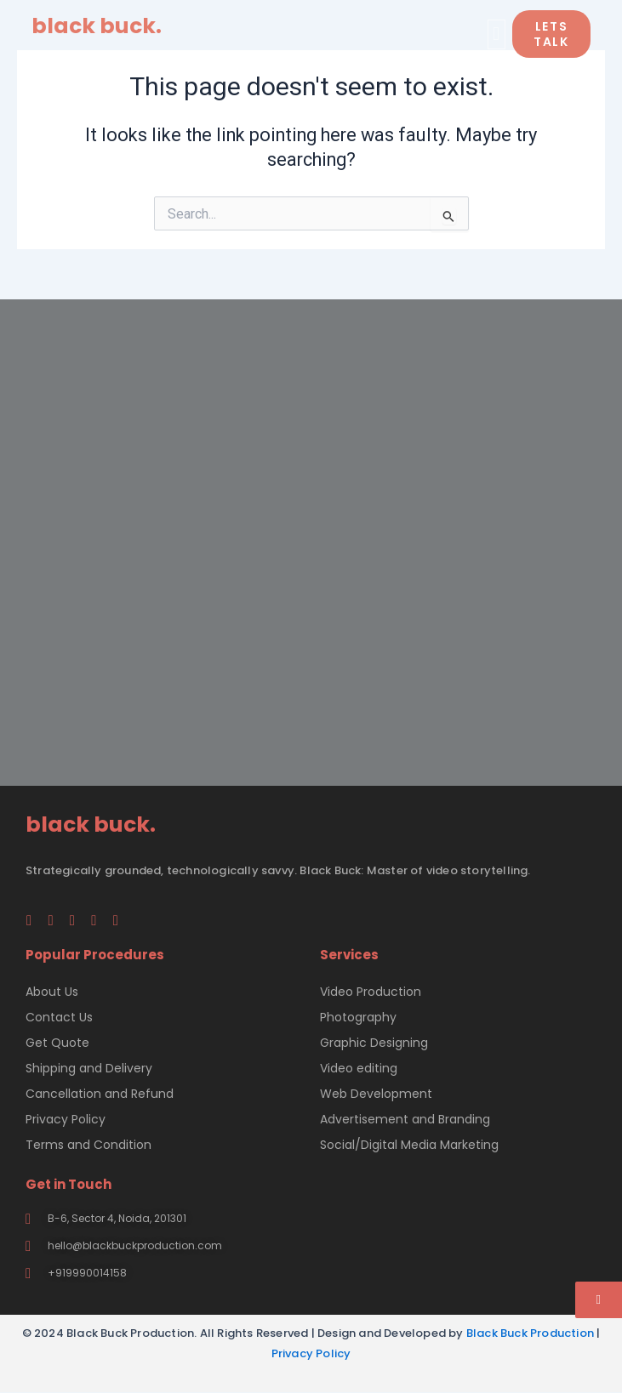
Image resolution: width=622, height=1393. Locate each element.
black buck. (96, 26)
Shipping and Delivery (89, 1068)
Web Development (376, 1093)
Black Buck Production (530, 1333)
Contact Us (59, 1017)
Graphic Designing (374, 1042)
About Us (52, 991)
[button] (496, 34)
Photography (358, 1017)
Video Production (370, 991)
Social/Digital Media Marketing (409, 1144)
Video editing (358, 1068)
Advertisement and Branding (405, 1119)
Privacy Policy (66, 1119)
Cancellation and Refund (100, 1093)
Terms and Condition (88, 1144)
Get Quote (57, 1042)
